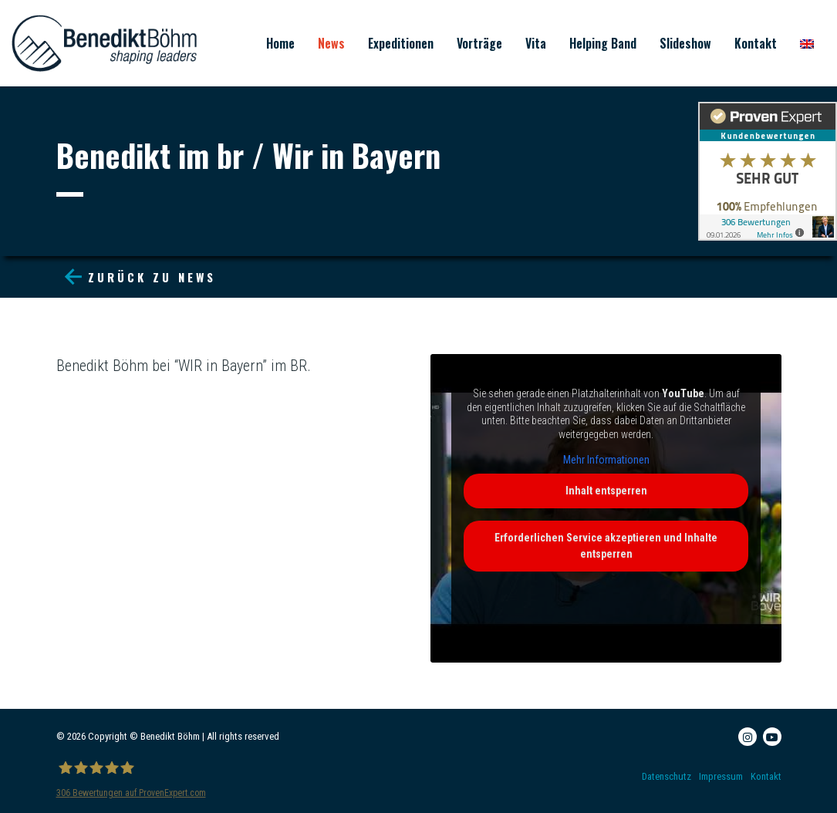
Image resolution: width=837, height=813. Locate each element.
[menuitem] (806, 43)
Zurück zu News (140, 276)
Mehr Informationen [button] (605, 460)
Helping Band (602, 43)
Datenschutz (666, 776)
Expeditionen (401, 43)
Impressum (721, 776)
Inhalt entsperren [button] (605, 490)
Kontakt (755, 43)
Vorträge (479, 43)
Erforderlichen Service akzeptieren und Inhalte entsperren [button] (605, 545)
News (331, 43)
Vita (535, 43)
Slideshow (685, 43)
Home (280, 43)
